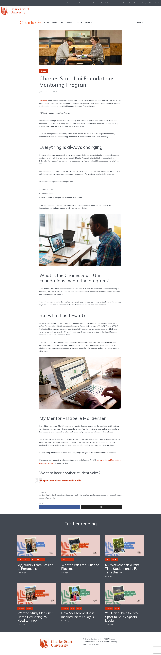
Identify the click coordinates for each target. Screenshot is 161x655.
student (113, 495)
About (87, 23)
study (119, 495)
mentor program (102, 495)
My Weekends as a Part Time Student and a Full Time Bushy (122, 568)
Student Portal (154, 3)
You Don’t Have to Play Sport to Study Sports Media (121, 616)
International (97, 3)
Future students (71, 3)
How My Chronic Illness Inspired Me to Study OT (78, 615)
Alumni (136, 3)
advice (42, 495)
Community (127, 3)
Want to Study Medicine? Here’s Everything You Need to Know (35, 616)
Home (46, 23)
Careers (69, 23)
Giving (144, 3)
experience (61, 495)
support (42, 498)
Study (54, 23)
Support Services (38, 560)
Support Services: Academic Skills (60, 480)
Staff (106, 3)
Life (61, 23)
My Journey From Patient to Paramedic (35, 566)
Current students (84, 3)
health (76, 495)
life (81, 495)
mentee (86, 495)
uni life (52, 498)
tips (47, 498)
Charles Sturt (50, 495)
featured (69, 495)
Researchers (115, 3)
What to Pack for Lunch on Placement (80, 566)
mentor (92, 495)
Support (78, 23)
